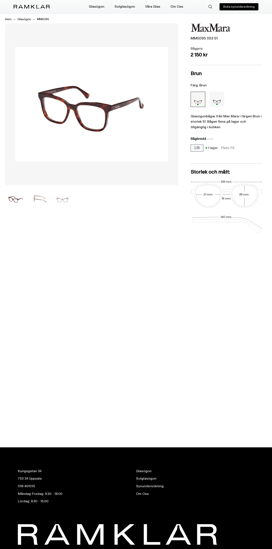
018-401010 (26, 486)
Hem (8, 19)
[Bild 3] (62, 199)
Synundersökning (150, 486)
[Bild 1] (15, 199)
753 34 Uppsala (30, 478)
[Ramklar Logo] (32, 7)
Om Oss (176, 6)
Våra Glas (152, 6)
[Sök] (210, 7)
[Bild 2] (39, 199)
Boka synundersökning (239, 7)
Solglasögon (125, 6)
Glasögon (96, 6)
